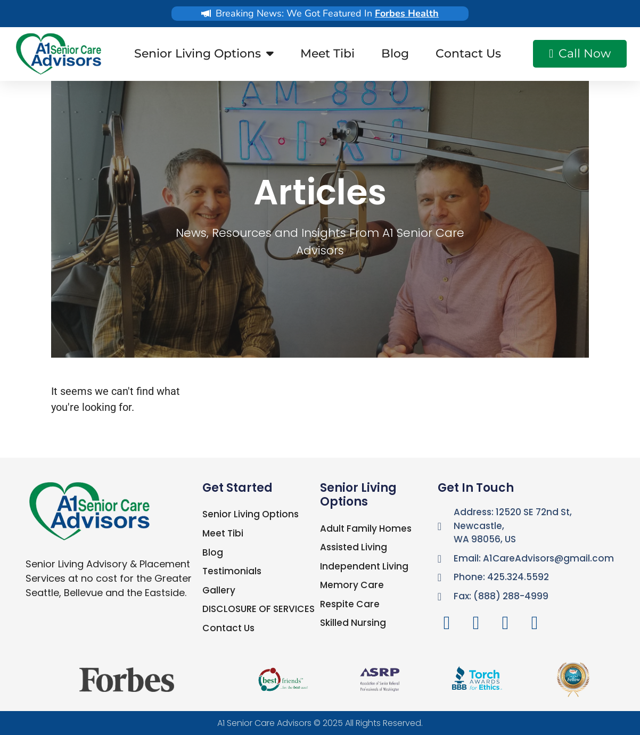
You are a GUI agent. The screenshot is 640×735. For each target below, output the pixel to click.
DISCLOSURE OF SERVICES (258, 608)
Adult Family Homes (366, 528)
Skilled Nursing (352, 622)
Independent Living (364, 566)
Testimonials (231, 571)
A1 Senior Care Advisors (264, 723)
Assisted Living (353, 547)
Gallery (218, 589)
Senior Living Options (204, 54)
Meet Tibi (327, 53)
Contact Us (468, 53)
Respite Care (349, 604)
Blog (395, 53)
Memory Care (351, 585)
